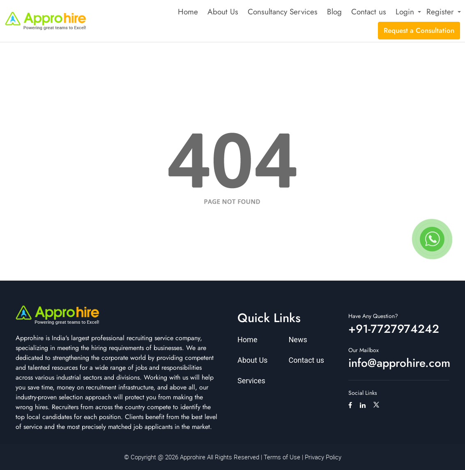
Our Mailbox (363, 350)
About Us (222, 11)
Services (251, 380)
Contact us (368, 11)
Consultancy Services (283, 11)
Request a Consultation (419, 30)
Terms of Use (282, 457)
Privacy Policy (323, 457)
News (298, 339)
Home (188, 11)
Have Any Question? (373, 316)
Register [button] (440, 11)
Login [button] (405, 11)
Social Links (362, 393)
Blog (334, 11)
